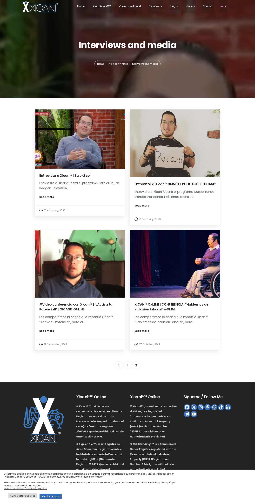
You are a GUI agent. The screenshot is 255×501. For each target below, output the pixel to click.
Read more (46, 197)
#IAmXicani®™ (116, 6)
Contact (211, 6)
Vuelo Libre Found (142, 6)
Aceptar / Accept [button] (50, 496)
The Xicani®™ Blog (118, 64)
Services (164, 6)
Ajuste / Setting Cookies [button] (22, 495)
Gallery (196, 6)
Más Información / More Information (81, 476)
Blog (180, 6)
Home (97, 6)
